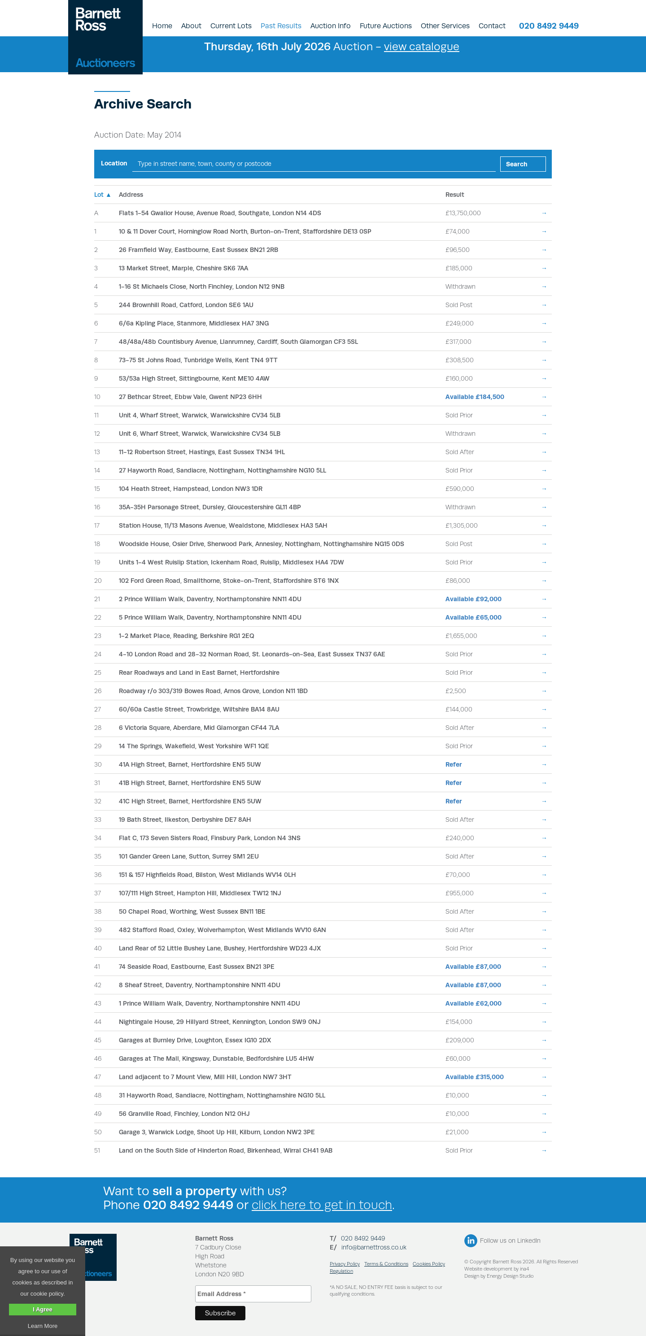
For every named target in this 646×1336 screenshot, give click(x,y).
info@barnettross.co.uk (373, 1247)
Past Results (281, 26)
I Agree (42, 1309)
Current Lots (231, 26)
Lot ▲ (103, 194)
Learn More (42, 1326)
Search (517, 164)
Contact (492, 26)
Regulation (341, 1271)
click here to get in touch (322, 1205)
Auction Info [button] (330, 26)
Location (114, 163)
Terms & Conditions (386, 1264)
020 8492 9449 (549, 25)
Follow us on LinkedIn (510, 1240)
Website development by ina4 (496, 1269)
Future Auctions (386, 26)
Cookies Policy (429, 1264)
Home (162, 26)
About (191, 26)
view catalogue (421, 46)
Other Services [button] (445, 26)
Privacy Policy (345, 1264)
